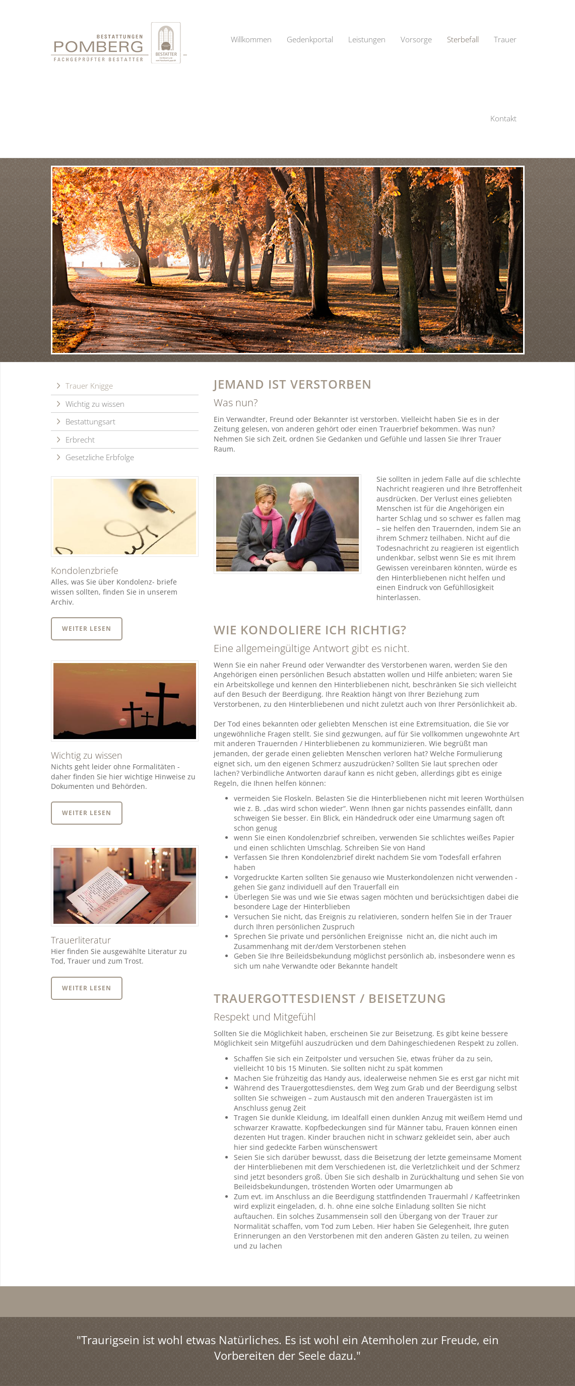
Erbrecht (80, 439)
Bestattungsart (90, 421)
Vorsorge (416, 39)
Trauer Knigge (89, 386)
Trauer (505, 39)
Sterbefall (463, 39)
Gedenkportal (310, 39)
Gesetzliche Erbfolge (100, 457)
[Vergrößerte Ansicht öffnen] (287, 524)
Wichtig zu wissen (95, 404)
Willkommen (251, 39)
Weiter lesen (86, 628)
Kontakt (503, 118)
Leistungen (367, 39)
